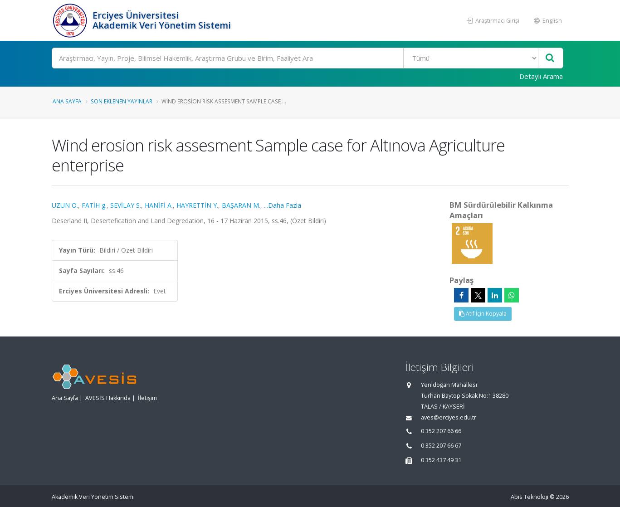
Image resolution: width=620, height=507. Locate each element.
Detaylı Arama (541, 76)
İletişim (147, 398)
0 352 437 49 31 (441, 460)
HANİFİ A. (159, 205)
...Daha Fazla (282, 205)
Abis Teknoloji (529, 497)
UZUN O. (65, 205)
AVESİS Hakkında (108, 398)
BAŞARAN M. (241, 205)
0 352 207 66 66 (441, 431)
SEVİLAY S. (125, 205)
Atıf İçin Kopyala (483, 313)
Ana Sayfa (67, 101)
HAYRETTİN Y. (197, 205)
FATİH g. (94, 205)
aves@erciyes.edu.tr (448, 417)
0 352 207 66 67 (441, 445)
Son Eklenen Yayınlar (121, 101)
